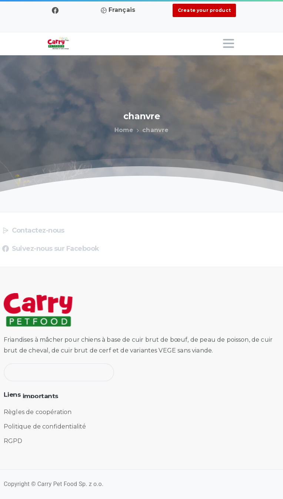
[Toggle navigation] (228, 43)
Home (122, 130)
